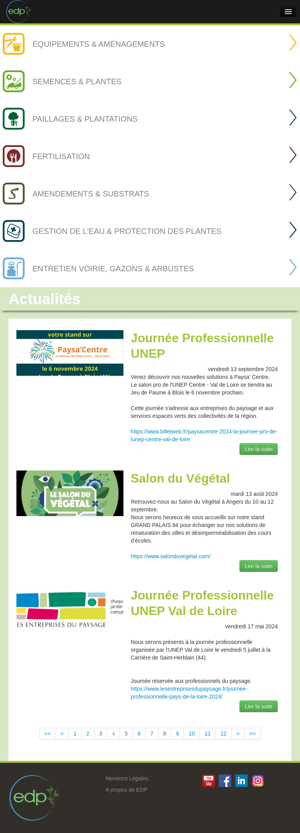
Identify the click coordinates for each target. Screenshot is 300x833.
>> (252, 733)
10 (192, 733)
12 (223, 733)
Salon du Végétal (180, 478)
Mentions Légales (126, 778)
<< (48, 733)
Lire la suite (259, 449)
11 (208, 733)
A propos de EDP (126, 790)
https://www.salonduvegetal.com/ (171, 556)
